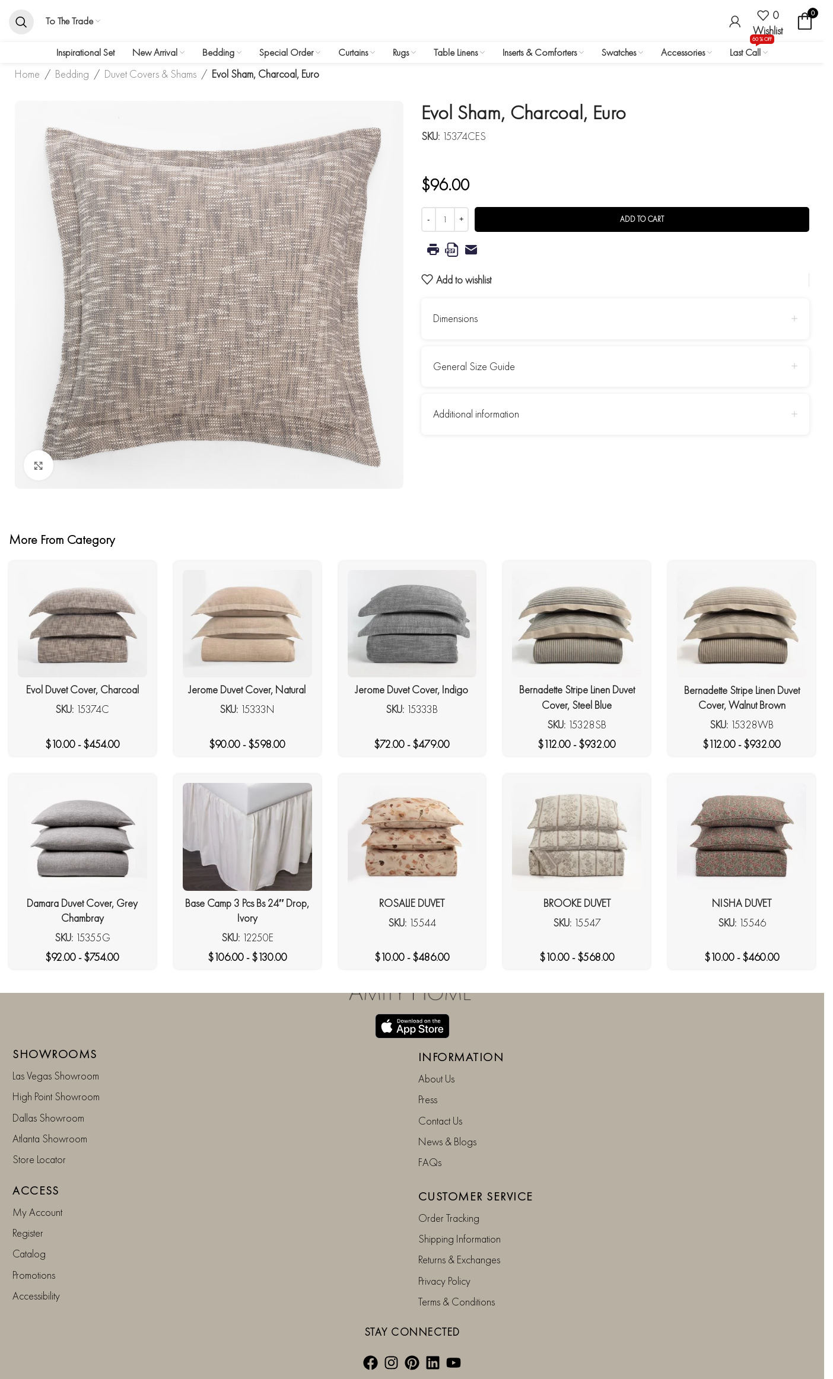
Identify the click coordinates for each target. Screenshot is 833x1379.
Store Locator (39, 1159)
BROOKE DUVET (577, 903)
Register (27, 1233)
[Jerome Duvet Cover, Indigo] (412, 623)
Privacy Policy (444, 1280)
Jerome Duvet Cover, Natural (247, 689)
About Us (436, 1078)
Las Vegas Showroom (55, 1075)
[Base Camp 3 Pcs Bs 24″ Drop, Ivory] (247, 836)
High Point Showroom (56, 1096)
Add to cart (642, 219)
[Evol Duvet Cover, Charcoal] (82, 623)
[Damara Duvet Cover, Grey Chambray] (82, 836)
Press (427, 1099)
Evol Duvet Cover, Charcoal (82, 689)
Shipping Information (459, 1239)
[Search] (21, 21)
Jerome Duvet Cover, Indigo (411, 689)
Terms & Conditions (456, 1301)
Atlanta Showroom (49, 1138)
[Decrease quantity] (428, 219)
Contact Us (440, 1120)
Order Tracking (448, 1217)
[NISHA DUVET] (741, 837)
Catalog (29, 1253)
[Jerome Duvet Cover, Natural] (247, 623)
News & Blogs (447, 1141)
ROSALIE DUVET (411, 903)
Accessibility (36, 1295)
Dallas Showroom (48, 1117)
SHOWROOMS (54, 1053)
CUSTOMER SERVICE (475, 1195)
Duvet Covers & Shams (150, 74)
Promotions (33, 1274)
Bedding (72, 74)
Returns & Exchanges (459, 1259)
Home (27, 74)
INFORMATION (461, 1056)
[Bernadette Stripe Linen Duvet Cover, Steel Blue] (576, 623)
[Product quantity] (445, 219)
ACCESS (35, 1190)
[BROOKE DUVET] (576, 836)
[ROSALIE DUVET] (412, 836)
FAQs (429, 1162)
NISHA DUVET (741, 903)
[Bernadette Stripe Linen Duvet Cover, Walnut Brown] (741, 624)
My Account (37, 1211)
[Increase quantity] (461, 219)
